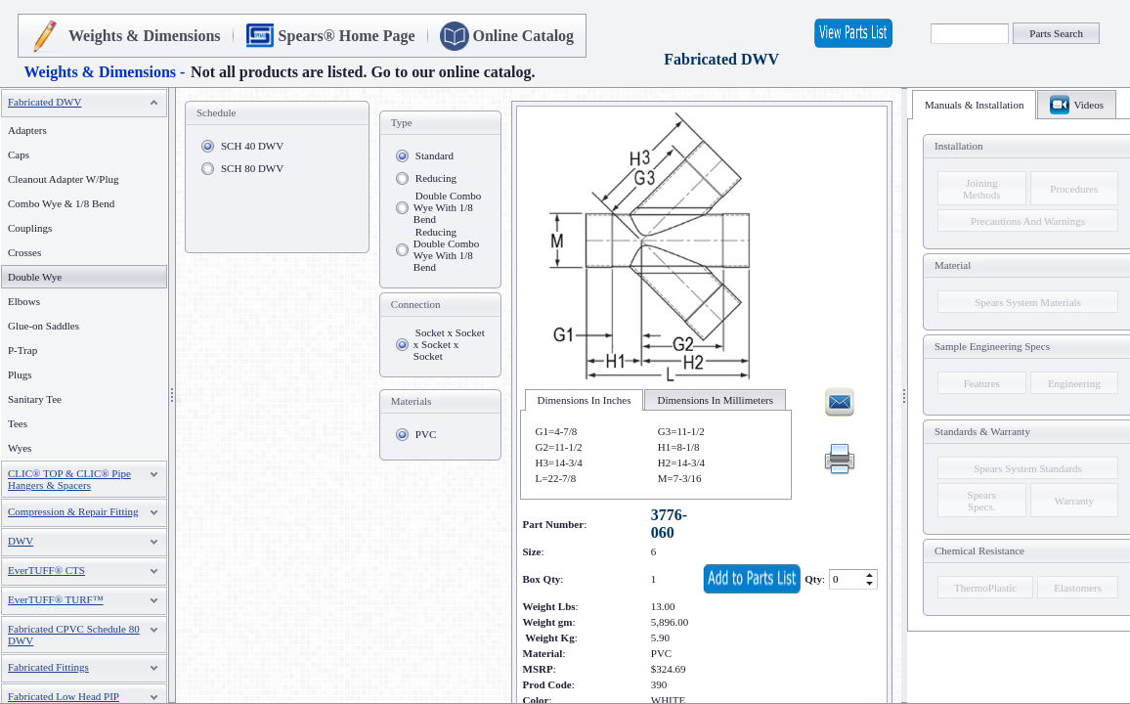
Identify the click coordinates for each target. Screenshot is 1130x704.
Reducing (435, 178)
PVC (425, 434)
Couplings (30, 228)
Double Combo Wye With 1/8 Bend (447, 207)
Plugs (19, 374)
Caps (18, 154)
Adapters (27, 130)
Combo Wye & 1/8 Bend (61, 203)
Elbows (24, 301)
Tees (17, 423)
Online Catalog (524, 35)
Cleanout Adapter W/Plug (63, 179)
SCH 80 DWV (252, 168)
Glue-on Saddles (43, 325)
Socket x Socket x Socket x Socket (449, 344)
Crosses (24, 252)
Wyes (19, 448)
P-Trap (22, 350)
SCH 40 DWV (252, 146)
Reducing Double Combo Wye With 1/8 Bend (446, 249)
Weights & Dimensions (144, 35)
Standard (434, 155)
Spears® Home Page (347, 35)
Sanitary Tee (35, 399)
